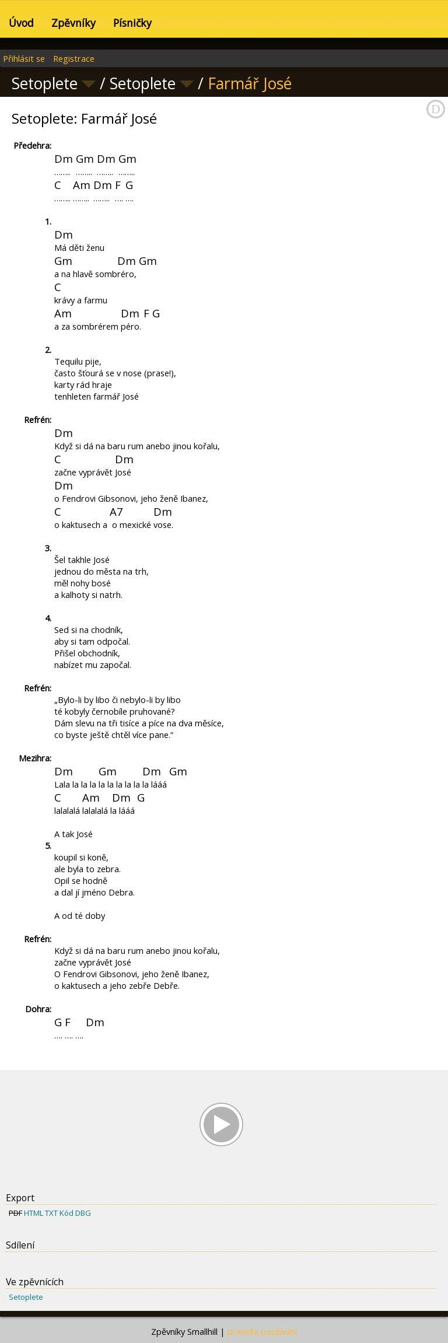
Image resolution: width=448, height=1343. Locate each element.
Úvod (21, 23)
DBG (83, 1213)
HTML (33, 1213)
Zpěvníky (73, 23)
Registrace (73, 58)
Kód (67, 1213)
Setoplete (26, 1297)
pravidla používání (262, 1331)
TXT (51, 1213)
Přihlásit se (24, 58)
